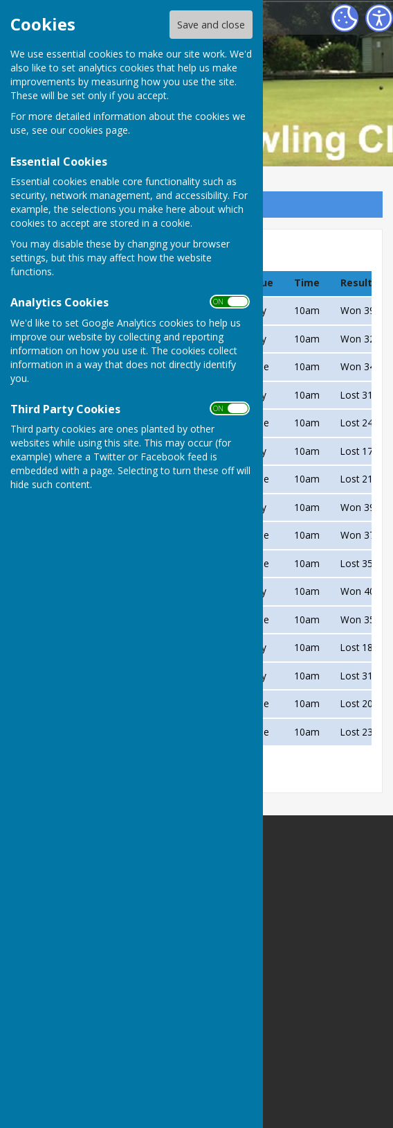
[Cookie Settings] (344, 18)
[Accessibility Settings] (379, 18)
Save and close (211, 24)
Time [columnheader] (307, 282)
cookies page (98, 130)
